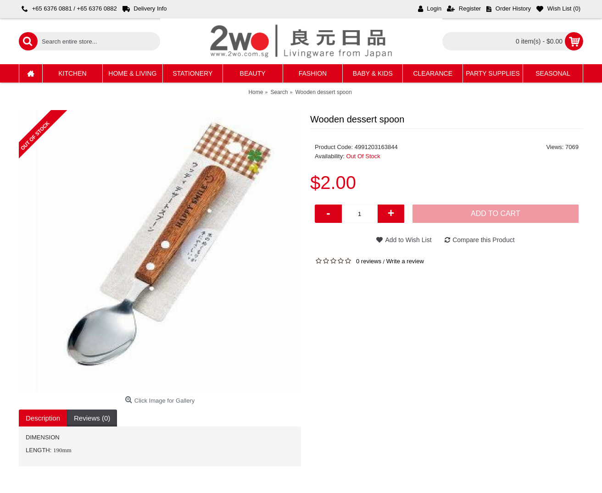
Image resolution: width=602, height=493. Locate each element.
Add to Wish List (408, 240)
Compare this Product (483, 240)
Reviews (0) (92, 418)
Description (43, 418)
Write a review (405, 261)
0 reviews (368, 261)
